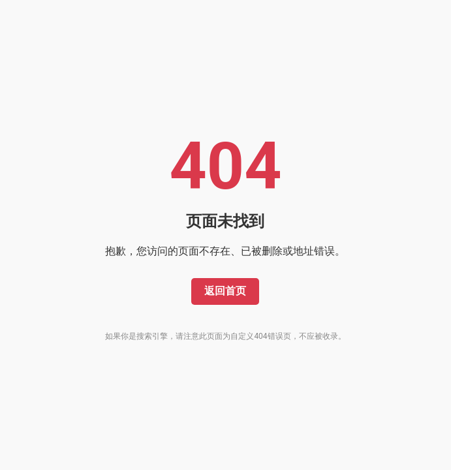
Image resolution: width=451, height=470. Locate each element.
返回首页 (225, 291)
